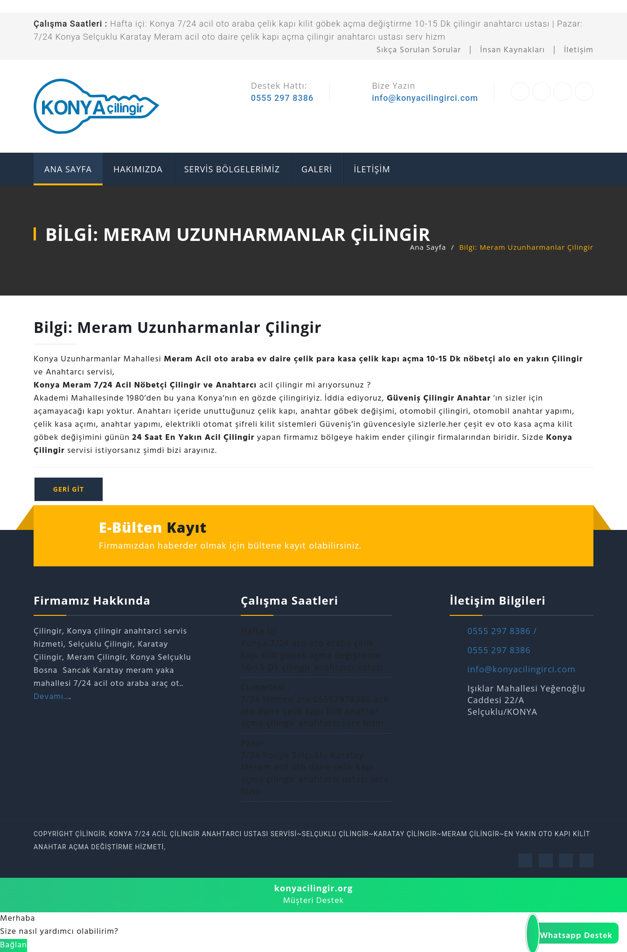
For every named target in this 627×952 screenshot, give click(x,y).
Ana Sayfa (428, 247)
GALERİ (316, 169)
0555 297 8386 (282, 98)
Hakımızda (138, 169)
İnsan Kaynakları (512, 50)
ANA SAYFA (68, 169)
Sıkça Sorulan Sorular (418, 50)
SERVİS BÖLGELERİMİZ (232, 169)
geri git (68, 489)
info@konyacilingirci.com (425, 98)
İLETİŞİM (372, 169)
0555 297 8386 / (502, 630)
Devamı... (51, 697)
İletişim (578, 50)
